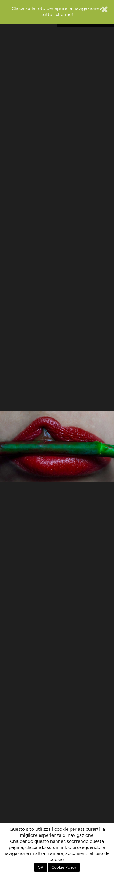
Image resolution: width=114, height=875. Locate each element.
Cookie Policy (63, 867)
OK (40, 867)
